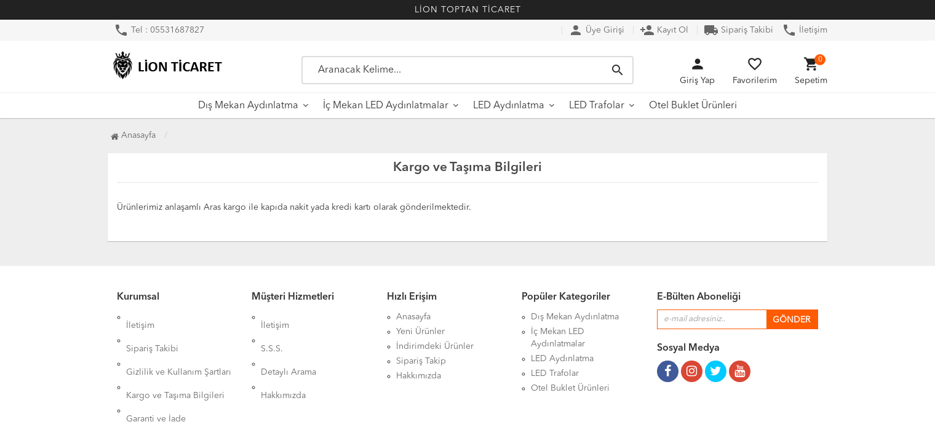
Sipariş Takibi (738, 30)
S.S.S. (272, 331)
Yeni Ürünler (420, 331)
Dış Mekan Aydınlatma (248, 106)
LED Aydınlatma (508, 106)
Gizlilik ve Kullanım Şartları (178, 346)
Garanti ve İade (156, 376)
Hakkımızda (283, 361)
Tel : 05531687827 (159, 30)
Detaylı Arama (288, 346)
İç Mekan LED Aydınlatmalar (385, 106)
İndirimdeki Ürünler (435, 346)
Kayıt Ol (664, 30)
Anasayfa (133, 135)
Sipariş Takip (421, 361)
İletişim (804, 30)
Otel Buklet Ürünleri (693, 106)
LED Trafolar (596, 106)
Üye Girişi (596, 30)
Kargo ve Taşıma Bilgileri (175, 361)
